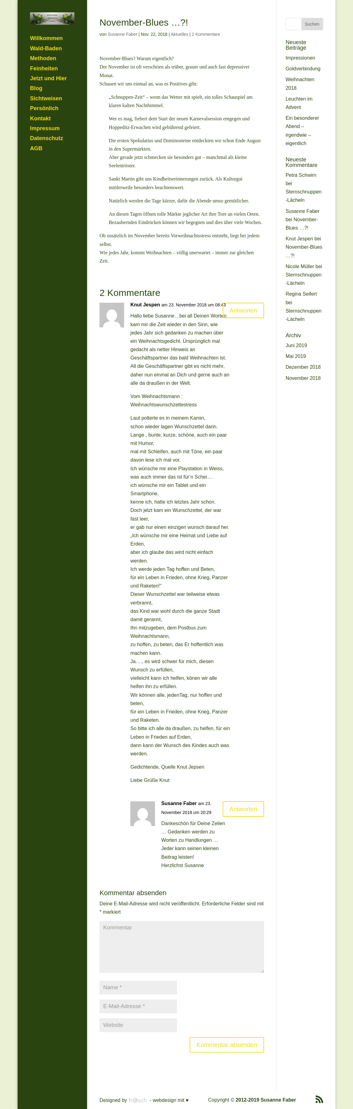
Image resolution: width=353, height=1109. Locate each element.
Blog (36, 67)
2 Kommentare (206, 34)
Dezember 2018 (303, 367)
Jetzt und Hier (48, 57)
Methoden (43, 37)
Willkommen (46, 17)
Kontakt (40, 97)
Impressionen (300, 57)
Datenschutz (46, 117)
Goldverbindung (303, 68)
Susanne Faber (122, 34)
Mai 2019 (296, 356)
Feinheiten (44, 47)
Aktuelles (179, 34)
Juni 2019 (296, 345)
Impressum (45, 107)
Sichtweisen (46, 77)
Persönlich (44, 87)
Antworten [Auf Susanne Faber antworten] (243, 809)
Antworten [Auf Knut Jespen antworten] (243, 310)
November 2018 (303, 378)
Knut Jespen (145, 304)
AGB (36, 127)
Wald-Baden (46, 27)
